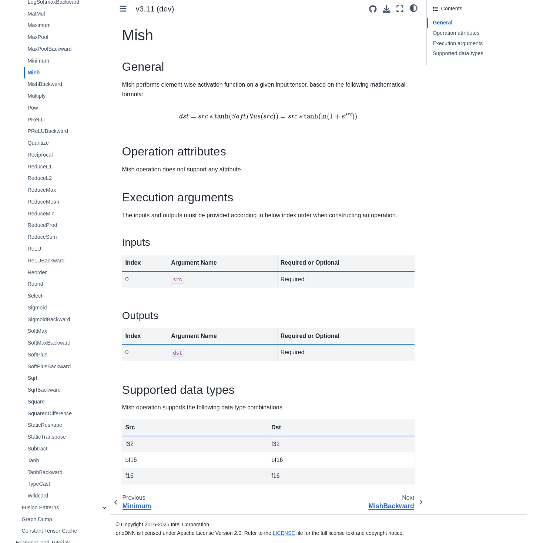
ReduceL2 (39, 178)
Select (34, 296)
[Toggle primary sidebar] (123, 8)
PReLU (35, 120)
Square (35, 402)
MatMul (36, 14)
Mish (33, 73)
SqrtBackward (44, 390)
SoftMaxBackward (48, 343)
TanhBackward (44, 472)
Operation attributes (456, 33)
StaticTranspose (46, 437)
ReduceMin (40, 214)
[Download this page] (386, 9)
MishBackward (44, 84)
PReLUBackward (47, 131)
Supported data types (458, 53)
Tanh (33, 460)
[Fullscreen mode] (400, 8)
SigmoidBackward (48, 319)
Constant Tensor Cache (49, 531)
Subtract (37, 449)
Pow (32, 108)
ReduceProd (42, 225)
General (443, 23)
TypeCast (38, 484)
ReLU (34, 249)
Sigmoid (37, 308)
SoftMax (37, 331)
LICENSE (284, 533)
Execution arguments (458, 43)
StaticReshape (44, 425)
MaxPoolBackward (49, 49)
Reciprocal (40, 155)
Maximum (38, 25)
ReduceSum (42, 237)
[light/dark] (413, 7)
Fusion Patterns (40, 507)
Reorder (37, 272)
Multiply (36, 96)
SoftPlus (37, 355)
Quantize (38, 143)
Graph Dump (36, 519)
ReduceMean (43, 202)
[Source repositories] (373, 9)
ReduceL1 (39, 167)
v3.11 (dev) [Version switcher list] (154, 8)
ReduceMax (41, 190)
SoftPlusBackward (49, 366)
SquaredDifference (49, 413)
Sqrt (32, 378)
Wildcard (37, 496)
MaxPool (37, 37)
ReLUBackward (45, 261)
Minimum (38, 61)
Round (35, 284)
